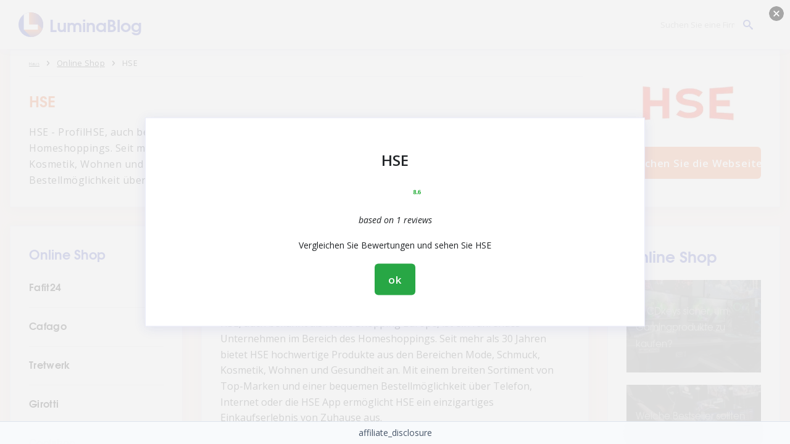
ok (395, 280)
